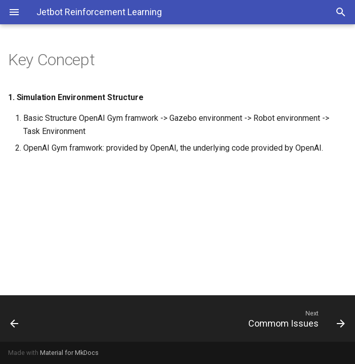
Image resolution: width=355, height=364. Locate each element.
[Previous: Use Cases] (46, 318)
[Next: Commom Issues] (221, 318)
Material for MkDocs (69, 352)
